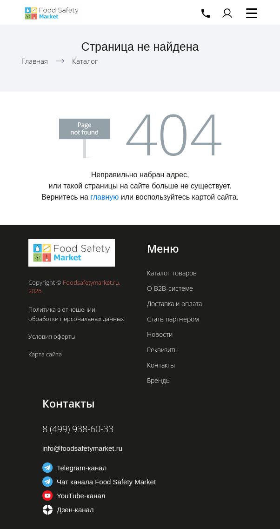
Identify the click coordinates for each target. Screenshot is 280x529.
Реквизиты (163, 349)
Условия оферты (51, 336)
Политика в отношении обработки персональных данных (76, 314)
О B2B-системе (170, 288)
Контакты (161, 365)
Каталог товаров (172, 272)
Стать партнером (173, 319)
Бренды (159, 380)
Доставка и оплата (174, 303)
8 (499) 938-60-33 (77, 428)
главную (104, 197)
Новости (160, 334)
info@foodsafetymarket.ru (82, 448)
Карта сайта (45, 354)
